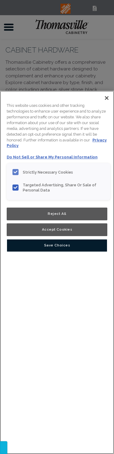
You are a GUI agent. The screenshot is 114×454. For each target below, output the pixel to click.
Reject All (57, 214)
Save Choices (57, 245)
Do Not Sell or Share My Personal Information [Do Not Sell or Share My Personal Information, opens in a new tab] (52, 157)
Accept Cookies (57, 229)
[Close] (106, 98)
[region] (57, 272)
